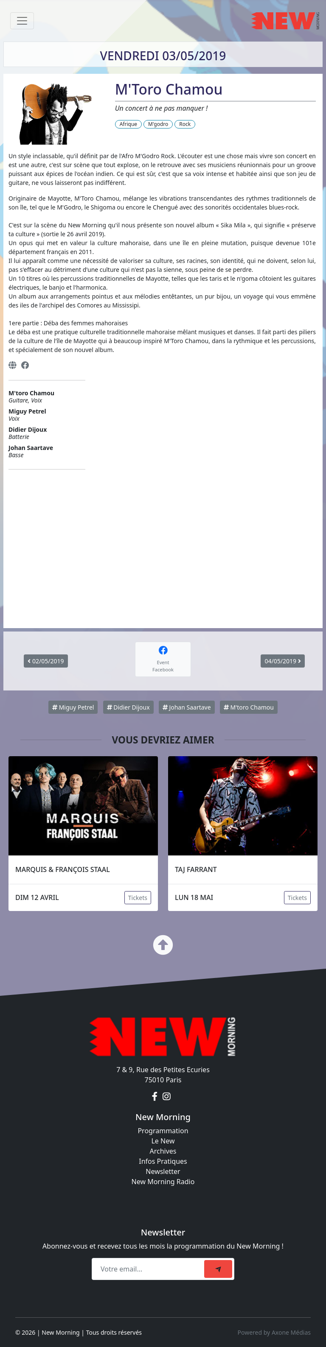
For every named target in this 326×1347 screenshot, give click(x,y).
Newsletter (163, 1171)
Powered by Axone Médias (274, 1332)
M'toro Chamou (249, 707)
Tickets (137, 898)
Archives (162, 1151)
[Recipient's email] (149, 1269)
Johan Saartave (187, 707)
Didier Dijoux (128, 707)
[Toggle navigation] (22, 20)
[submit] (218, 1269)
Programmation (163, 1130)
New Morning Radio (163, 1181)
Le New (162, 1141)
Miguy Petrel (73, 707)
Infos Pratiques (163, 1161)
